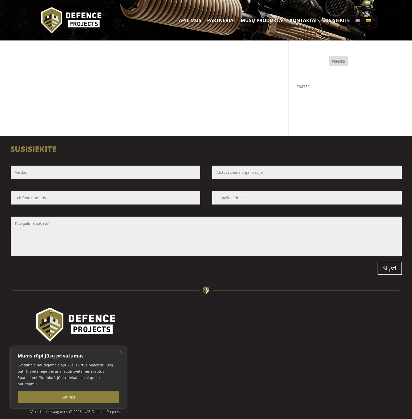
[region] (68, 377)
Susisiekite (336, 20)
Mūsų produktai (262, 20)
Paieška (338, 61)
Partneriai (221, 20)
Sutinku (68, 397)
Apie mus (190, 20)
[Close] (120, 351)
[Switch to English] (358, 20)
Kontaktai (303, 20)
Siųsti (389, 268)
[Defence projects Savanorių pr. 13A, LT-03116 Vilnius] (287, 360)
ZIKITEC (303, 86)
